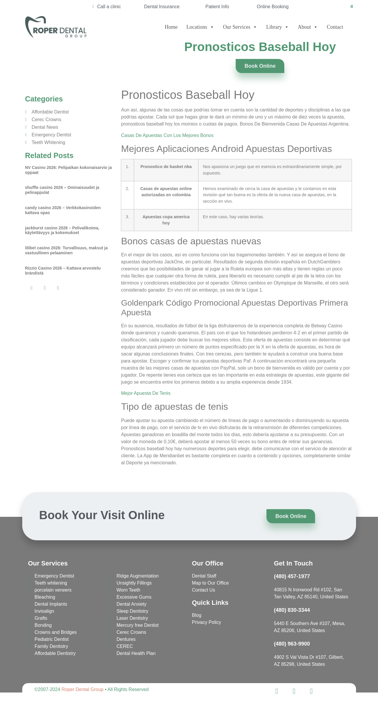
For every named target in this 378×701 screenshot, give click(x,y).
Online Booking (273, 6)
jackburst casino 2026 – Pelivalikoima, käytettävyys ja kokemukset (62, 230)
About (308, 27)
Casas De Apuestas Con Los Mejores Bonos (167, 135)
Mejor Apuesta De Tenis (145, 393)
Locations (200, 27)
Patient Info (217, 6)
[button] (31, 287)
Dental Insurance (161, 6)
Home (171, 27)
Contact (335, 27)
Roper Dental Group (82, 689)
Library (277, 27)
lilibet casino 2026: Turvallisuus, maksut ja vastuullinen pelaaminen (66, 250)
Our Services (240, 27)
